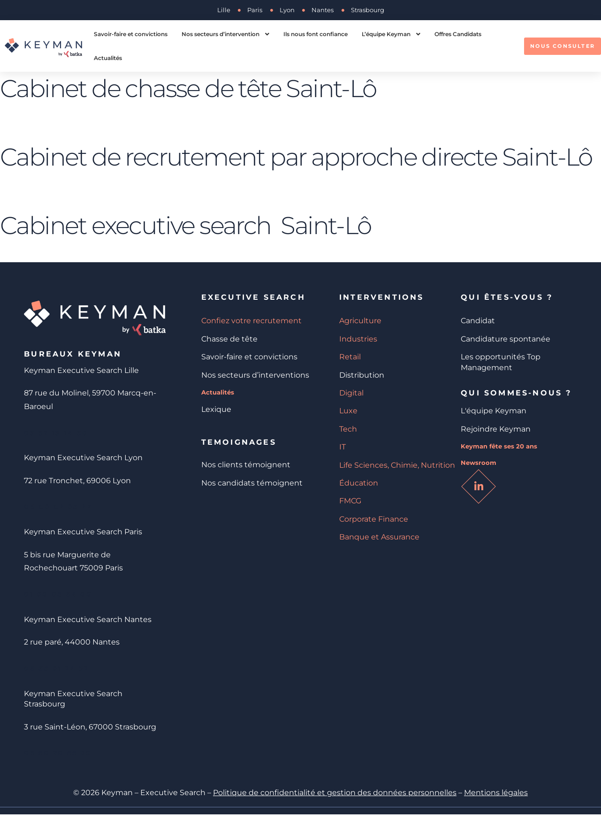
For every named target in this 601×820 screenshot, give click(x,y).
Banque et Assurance (379, 536)
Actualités (217, 392)
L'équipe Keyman (493, 410)
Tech (348, 429)
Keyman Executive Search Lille (81, 370)
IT (342, 446)
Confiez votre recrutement (251, 320)
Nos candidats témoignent (252, 482)
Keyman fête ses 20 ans (499, 446)
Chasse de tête (229, 338)
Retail (350, 356)
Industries (358, 338)
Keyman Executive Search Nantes (88, 622)
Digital (351, 392)
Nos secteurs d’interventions (255, 375)
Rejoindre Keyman (496, 429)
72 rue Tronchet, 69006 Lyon (77, 481)
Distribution (361, 375)
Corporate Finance (373, 519)
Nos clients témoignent (245, 464)
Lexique (216, 409)
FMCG (350, 500)
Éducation (358, 482)
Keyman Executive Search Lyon (83, 459)
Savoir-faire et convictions (249, 356)
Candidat (478, 320)
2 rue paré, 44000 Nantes (72, 645)
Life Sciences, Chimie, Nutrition (397, 465)
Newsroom (478, 462)
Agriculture (360, 320)
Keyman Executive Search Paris (83, 534)
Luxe (348, 410)
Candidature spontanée (505, 338)
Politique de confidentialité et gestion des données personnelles (334, 798)
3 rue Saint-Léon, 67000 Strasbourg (90, 731)
